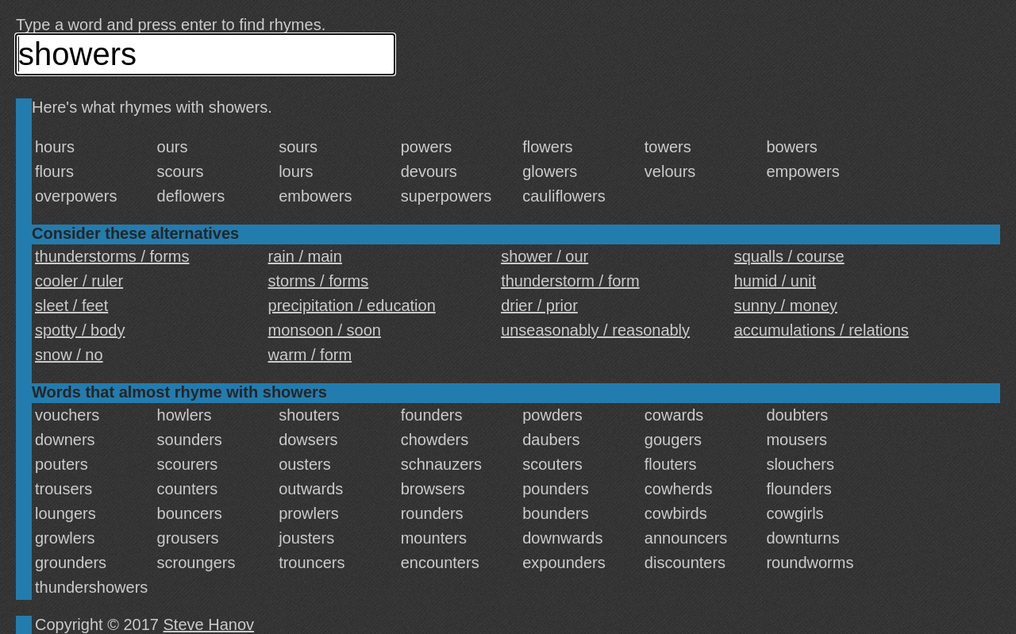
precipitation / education (352, 305)
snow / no (69, 354)
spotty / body (80, 330)
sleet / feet (71, 305)
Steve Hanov (209, 624)
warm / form (310, 354)
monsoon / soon (324, 330)
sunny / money (785, 305)
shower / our (544, 256)
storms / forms (318, 281)
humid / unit (775, 281)
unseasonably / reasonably (595, 330)
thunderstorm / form (570, 281)
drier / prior (539, 305)
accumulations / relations (821, 330)
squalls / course (789, 256)
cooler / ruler (79, 281)
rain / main (305, 256)
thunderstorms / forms (112, 256)
